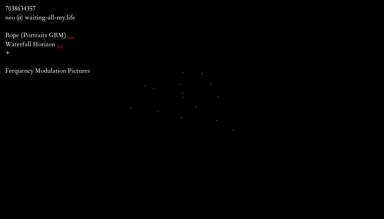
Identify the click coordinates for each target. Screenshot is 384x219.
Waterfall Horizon (30, 45)
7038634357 (20, 9)
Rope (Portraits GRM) (35, 36)
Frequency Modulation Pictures (47, 71)
